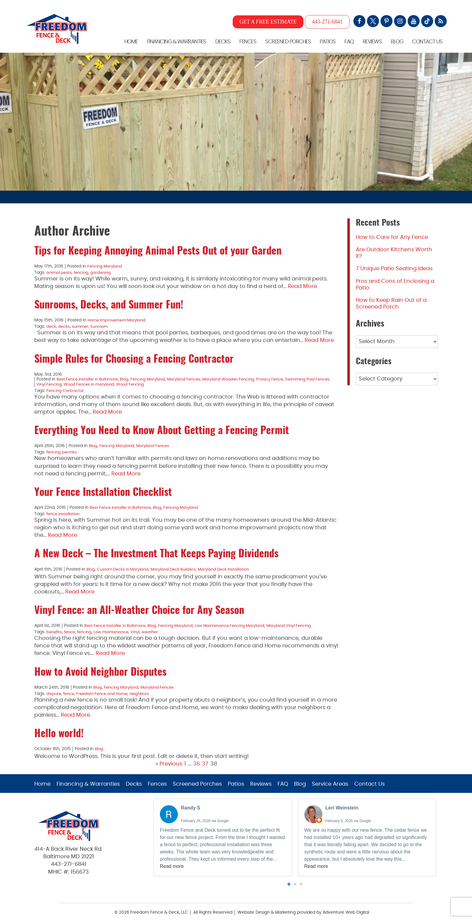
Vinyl (142, 629)
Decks (223, 41)
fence (71, 629)
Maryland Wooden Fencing (241, 378)
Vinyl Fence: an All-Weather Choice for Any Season (139, 608)
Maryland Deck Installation (233, 567)
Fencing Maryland (105, 266)
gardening (103, 272)
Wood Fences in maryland (110, 383)
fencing (83, 272)
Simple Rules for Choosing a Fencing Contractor (134, 358)
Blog (397, 41)
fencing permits (62, 450)
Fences (247, 41)
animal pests (59, 272)
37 (205, 760)
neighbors (146, 690)
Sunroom (102, 326)
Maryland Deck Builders (179, 567)
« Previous (169, 760)
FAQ (349, 41)
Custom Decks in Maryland (125, 567)
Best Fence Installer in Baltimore (90, 378)
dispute (54, 690)
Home (131, 41)
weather (157, 629)
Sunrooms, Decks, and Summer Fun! (108, 305)
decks (65, 326)
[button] (288, 879)
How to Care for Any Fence (392, 237)
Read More (302, 286)
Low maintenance (116, 629)
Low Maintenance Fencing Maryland (240, 623)
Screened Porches (288, 41)
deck (51, 326)
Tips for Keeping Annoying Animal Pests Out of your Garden (157, 251)
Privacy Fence (285, 378)
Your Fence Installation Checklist (103, 491)
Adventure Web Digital (346, 908)
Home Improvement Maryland (119, 320)
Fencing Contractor (66, 389)
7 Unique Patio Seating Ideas (394, 268)
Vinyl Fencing (67, 383)
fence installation (64, 511)
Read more (172, 862)
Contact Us (427, 41)
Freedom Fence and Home (106, 690)
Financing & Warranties (176, 41)
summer (82, 326)
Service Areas (330, 780)
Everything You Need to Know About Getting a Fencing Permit (161, 429)
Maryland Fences (193, 378)
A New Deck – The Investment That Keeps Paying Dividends (156, 552)
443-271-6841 (327, 22)
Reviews (372, 41)
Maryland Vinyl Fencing (304, 623)
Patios (327, 41)
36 (196, 760)
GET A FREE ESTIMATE (268, 22)
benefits (54, 629)
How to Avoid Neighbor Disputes (100, 669)
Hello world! (59, 730)
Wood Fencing (155, 383)
